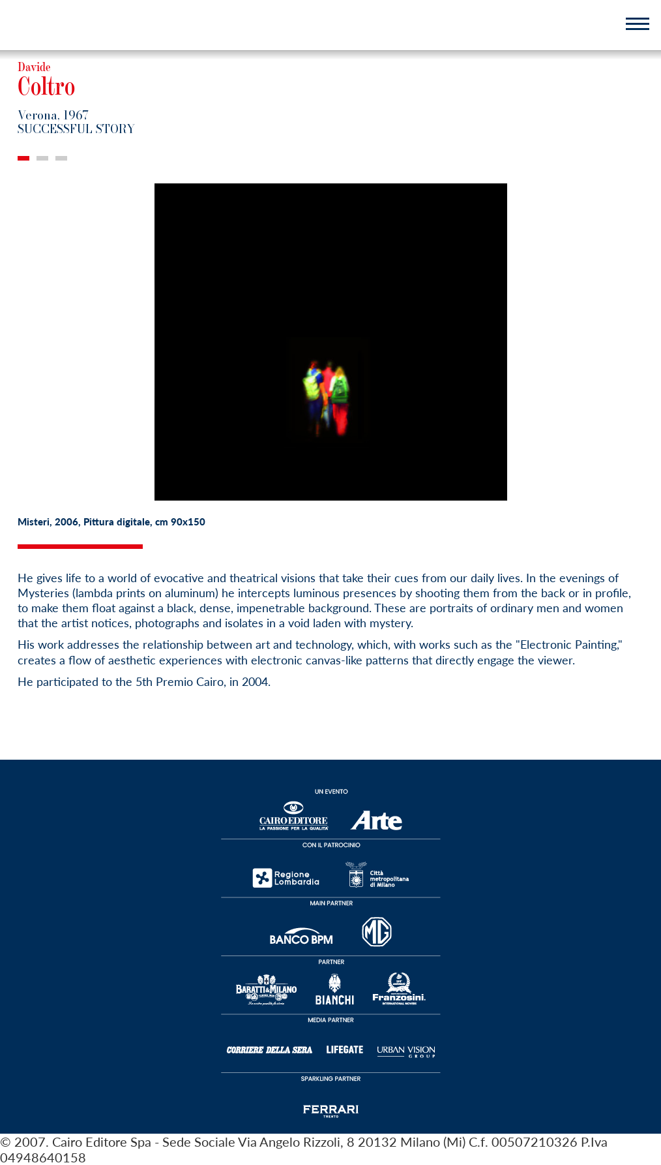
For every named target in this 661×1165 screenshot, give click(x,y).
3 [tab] (61, 158)
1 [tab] (23, 158)
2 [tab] (42, 158)
